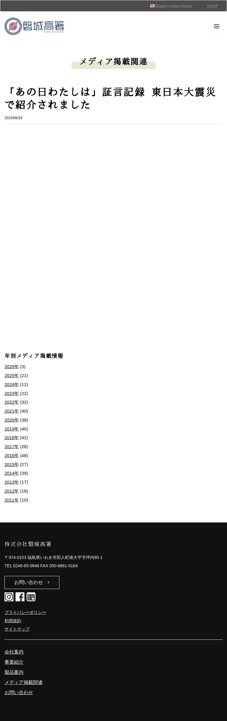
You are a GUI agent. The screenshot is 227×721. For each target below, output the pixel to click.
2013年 (11, 482)
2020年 (11, 420)
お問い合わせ (32, 582)
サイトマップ (17, 629)
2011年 (11, 500)
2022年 (11, 402)
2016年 (11, 455)
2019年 (11, 429)
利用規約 (12, 620)
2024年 (11, 384)
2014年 (11, 473)
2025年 (11, 375)
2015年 (11, 464)
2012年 (11, 491)
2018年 (11, 437)
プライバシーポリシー (25, 612)
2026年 (11, 366)
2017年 (11, 446)
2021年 (11, 411)
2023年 (11, 393)
